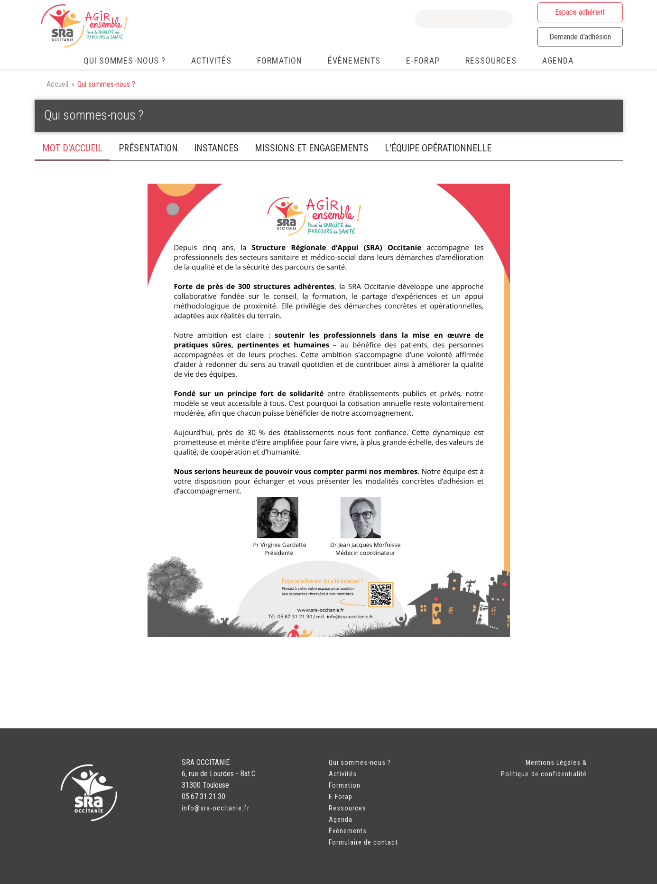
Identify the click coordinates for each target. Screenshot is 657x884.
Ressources (348, 808)
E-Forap (340, 796)
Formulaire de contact (363, 842)
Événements (348, 831)
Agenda (340, 819)
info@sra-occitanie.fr (216, 808)
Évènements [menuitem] (354, 60)
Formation (345, 785)
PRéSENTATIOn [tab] (148, 148)
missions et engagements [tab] (312, 148)
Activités (343, 774)
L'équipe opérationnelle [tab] (438, 148)
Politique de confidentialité (544, 774)
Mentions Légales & (556, 762)
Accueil (57, 84)
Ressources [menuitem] (491, 60)
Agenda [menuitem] (558, 60)
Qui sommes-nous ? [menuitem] (124, 60)
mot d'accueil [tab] (72, 148)
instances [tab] (216, 148)
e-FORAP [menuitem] (423, 60)
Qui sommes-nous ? (360, 762)
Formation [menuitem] (279, 60)
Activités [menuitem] (211, 60)
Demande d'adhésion (580, 36)
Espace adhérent (580, 12)
